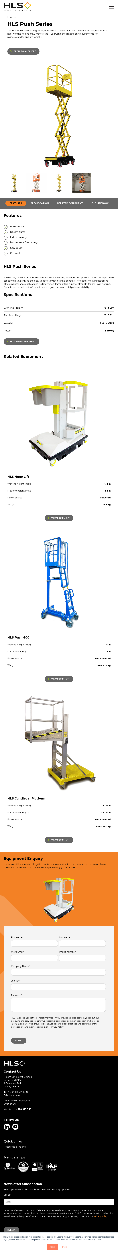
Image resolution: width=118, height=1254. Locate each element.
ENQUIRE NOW (99, 203)
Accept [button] (52, 1247)
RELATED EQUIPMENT (70, 203)
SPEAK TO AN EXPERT (25, 51)
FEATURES (16, 203)
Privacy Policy (56, 1027)
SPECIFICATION (40, 203)
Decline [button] (65, 1247)
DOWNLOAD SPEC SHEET (23, 341)
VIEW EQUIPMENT (60, 518)
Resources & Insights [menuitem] (15, 1146)
